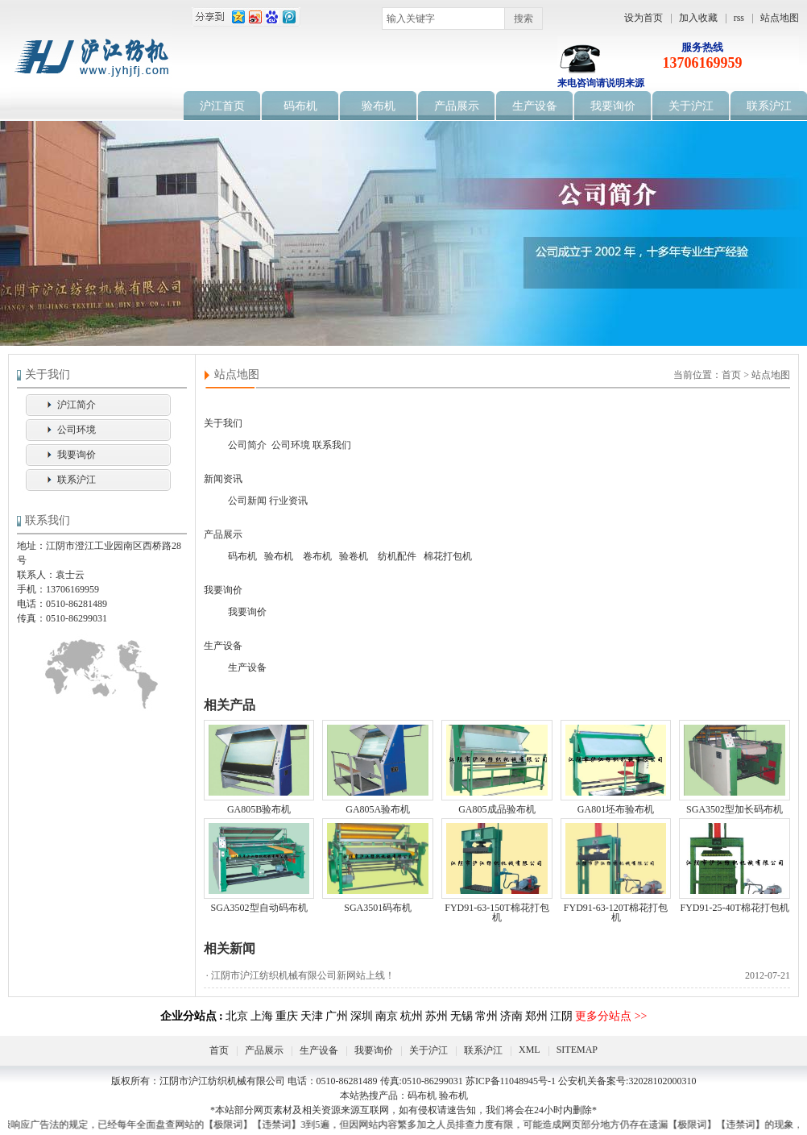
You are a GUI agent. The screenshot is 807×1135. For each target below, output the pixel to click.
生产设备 (534, 106)
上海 (261, 1016)
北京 (237, 1016)
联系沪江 (769, 106)
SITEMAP (577, 1049)
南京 (386, 1016)
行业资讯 (288, 500)
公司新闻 (247, 500)
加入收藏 (698, 17)
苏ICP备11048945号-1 (511, 1081)
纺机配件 (397, 556)
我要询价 (612, 106)
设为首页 (643, 17)
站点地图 (779, 17)
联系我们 (331, 445)
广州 (336, 1016)
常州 (486, 1016)
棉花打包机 (448, 556)
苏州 (436, 1016)
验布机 (378, 106)
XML (529, 1049)
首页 (219, 1050)
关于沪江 (691, 106)
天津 (311, 1016)
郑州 (536, 1016)
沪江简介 (76, 404)
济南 (511, 1016)
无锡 (461, 1016)
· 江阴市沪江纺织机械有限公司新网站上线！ (497, 975)
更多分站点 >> (611, 1016)
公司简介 (247, 445)
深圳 (361, 1016)
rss (739, 17)
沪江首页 (222, 106)
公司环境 (76, 429)
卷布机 (317, 556)
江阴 (561, 1016)
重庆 (286, 1016)
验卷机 (353, 556)
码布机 (300, 106)
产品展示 (456, 106)
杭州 (411, 1016)
